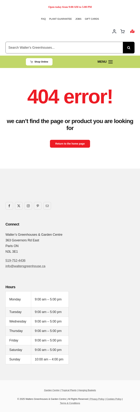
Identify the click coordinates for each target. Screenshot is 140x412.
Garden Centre (51, 390)
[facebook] (9, 206)
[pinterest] (38, 206)
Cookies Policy (113, 399)
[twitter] (19, 206)
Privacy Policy (97, 399)
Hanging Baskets (87, 390)
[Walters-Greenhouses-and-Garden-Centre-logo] (22, 27)
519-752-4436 (15, 260)
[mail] (47, 206)
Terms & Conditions (70, 403)
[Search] (129, 47)
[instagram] (28, 206)
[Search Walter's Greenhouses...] (64, 47)
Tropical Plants (69, 390)
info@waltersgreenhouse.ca (25, 266)
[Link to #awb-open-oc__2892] (132, 31)
